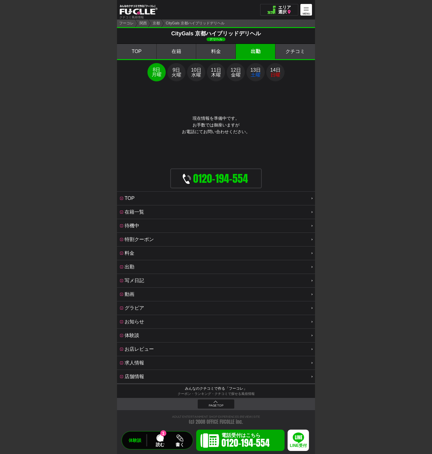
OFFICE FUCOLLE (221, 421)
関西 (143, 23)
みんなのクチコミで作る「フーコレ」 (216, 388)
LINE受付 (298, 445)
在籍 (176, 51)
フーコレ (126, 23)
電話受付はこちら (245, 441)
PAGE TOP (216, 405)
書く (179, 444)
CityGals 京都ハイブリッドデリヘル (195, 23)
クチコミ (295, 51)
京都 (156, 23)
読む (160, 444)
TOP (137, 51)
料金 (216, 51)
